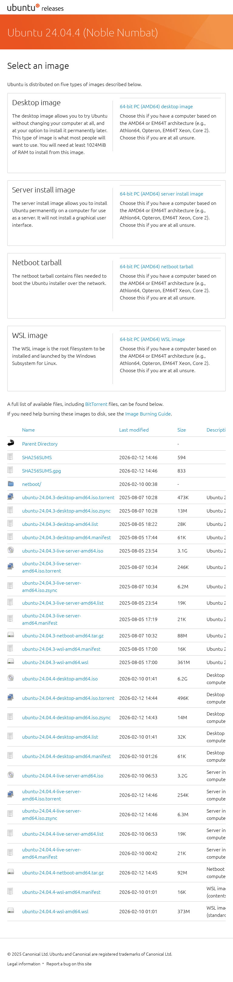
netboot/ (31, 484)
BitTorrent (96, 404)
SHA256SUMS (37, 457)
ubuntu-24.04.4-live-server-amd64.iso (62, 775)
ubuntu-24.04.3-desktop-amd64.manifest (66, 537)
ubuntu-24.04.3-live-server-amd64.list (62, 603)
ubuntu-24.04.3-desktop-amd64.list (60, 524)
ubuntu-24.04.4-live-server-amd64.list (62, 834)
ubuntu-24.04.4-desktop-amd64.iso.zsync (66, 717)
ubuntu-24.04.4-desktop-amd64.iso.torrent (68, 698)
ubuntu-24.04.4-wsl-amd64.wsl (55, 911)
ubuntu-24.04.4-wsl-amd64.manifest (61, 892)
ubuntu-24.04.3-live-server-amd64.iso (62, 550)
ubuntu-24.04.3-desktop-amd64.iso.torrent (68, 497)
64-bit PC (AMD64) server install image (161, 193)
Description (219, 430)
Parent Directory (40, 443)
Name (28, 430)
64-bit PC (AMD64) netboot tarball (156, 266)
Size (181, 430)
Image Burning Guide (148, 413)
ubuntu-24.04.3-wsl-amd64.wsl (55, 662)
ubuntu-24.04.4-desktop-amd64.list (60, 737)
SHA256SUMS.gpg (41, 470)
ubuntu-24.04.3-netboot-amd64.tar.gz (62, 635)
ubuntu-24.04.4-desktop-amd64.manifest (66, 756)
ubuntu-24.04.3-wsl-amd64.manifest (61, 649)
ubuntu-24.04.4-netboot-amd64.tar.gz (62, 872)
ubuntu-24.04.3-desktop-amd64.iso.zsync (66, 510)
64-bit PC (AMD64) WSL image (152, 339)
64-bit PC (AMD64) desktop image (156, 106)
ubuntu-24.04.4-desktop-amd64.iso (60, 678)
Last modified (134, 430)
